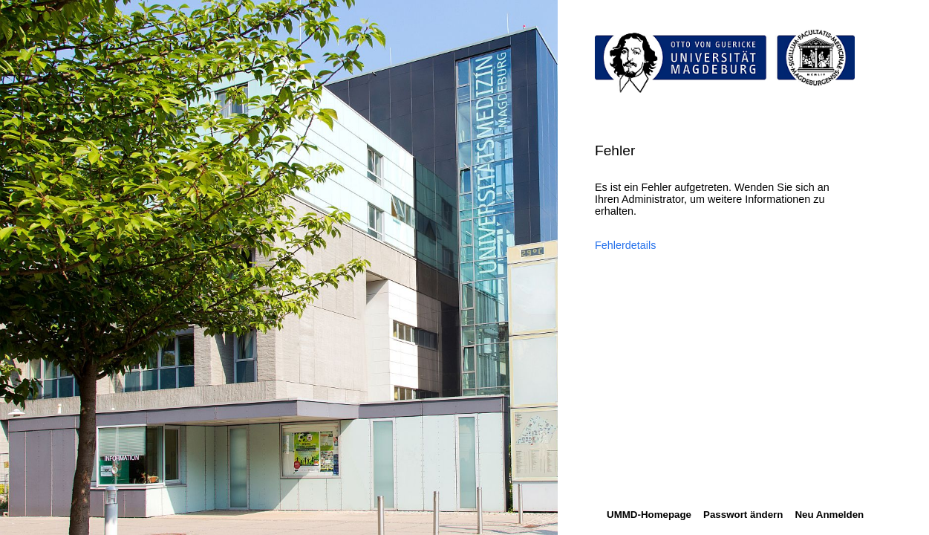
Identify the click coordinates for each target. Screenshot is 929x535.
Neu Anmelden (829, 514)
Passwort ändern (743, 514)
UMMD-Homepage (649, 514)
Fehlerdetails (625, 245)
